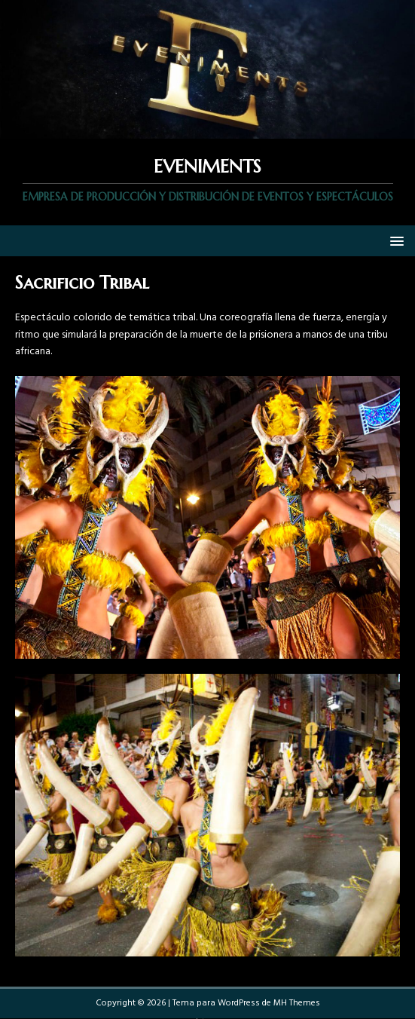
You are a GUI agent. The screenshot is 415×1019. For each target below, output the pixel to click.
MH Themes (296, 1003)
